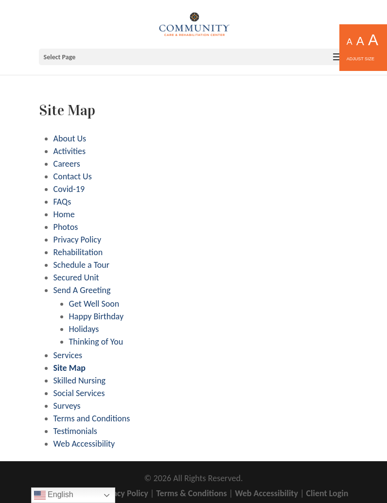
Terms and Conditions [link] (91, 418)
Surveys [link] (67, 405)
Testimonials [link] (75, 431)
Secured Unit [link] (76, 277)
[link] (194, 23)
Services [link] (68, 355)
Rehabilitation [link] (78, 252)
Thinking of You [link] (96, 341)
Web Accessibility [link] (84, 443)
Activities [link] (69, 151)
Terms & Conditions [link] (191, 493)
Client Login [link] (327, 493)
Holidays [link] (84, 329)
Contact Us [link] (72, 176)
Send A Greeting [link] (82, 290)
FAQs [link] (62, 201)
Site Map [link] (69, 368)
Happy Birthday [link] (96, 316)
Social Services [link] (79, 393)
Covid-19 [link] (69, 189)
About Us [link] (70, 138)
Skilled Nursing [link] (79, 380)
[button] (194, 57)
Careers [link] (66, 163)
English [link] (53, 495)
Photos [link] (65, 227)
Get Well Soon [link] (94, 303)
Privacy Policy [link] (77, 239)
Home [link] (64, 214)
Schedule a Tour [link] (81, 265)
